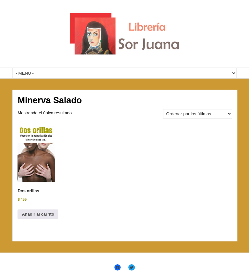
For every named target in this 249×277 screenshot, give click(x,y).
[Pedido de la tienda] (197, 114)
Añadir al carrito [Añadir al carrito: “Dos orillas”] (38, 214)
